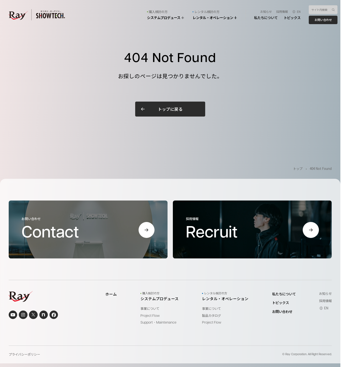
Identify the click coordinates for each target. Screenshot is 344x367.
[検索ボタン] (333, 9)
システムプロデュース (165, 17)
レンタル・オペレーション (215, 17)
